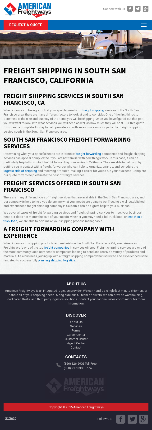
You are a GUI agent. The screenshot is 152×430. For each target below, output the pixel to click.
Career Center (76, 334)
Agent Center (76, 343)
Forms (76, 330)
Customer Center (76, 339)
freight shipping (93, 110)
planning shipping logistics (56, 260)
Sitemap (10, 418)
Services (76, 326)
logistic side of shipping (20, 171)
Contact (76, 347)
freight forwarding (88, 154)
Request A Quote (25, 25)
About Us (76, 322)
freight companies (56, 247)
